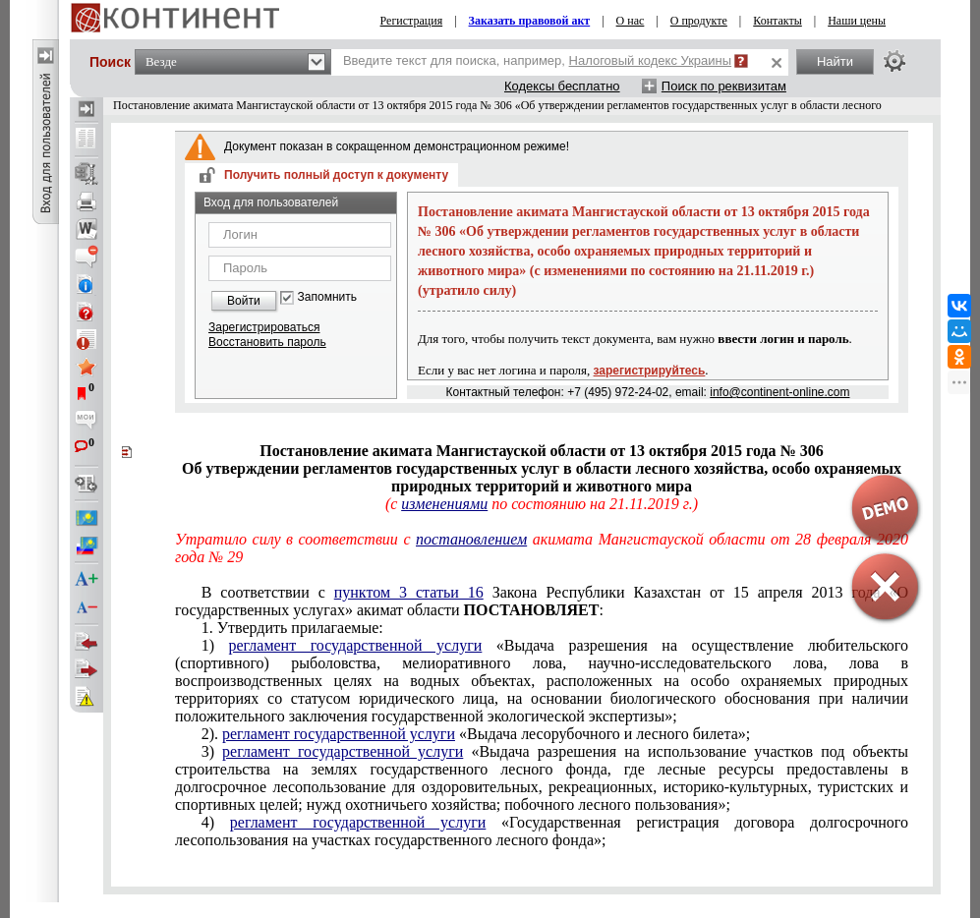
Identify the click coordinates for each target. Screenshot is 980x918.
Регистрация (411, 21)
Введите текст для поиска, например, (537, 60)
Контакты (777, 21)
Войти (243, 301)
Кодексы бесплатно (562, 86)
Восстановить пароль (267, 342)
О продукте (698, 21)
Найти (835, 61)
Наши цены (857, 21)
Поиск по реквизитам (724, 86)
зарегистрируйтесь (650, 370)
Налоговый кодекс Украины (650, 60)
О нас (630, 21)
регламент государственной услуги (355, 645)
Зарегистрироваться (263, 327)
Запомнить (327, 297)
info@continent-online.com (779, 392)
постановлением (471, 539)
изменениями (444, 503)
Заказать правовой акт (530, 21)
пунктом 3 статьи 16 (409, 592)
